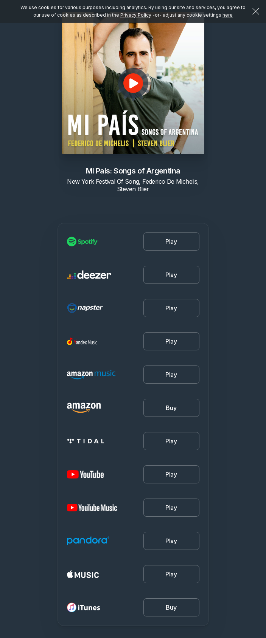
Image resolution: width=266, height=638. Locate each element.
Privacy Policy (135, 15)
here (227, 15)
